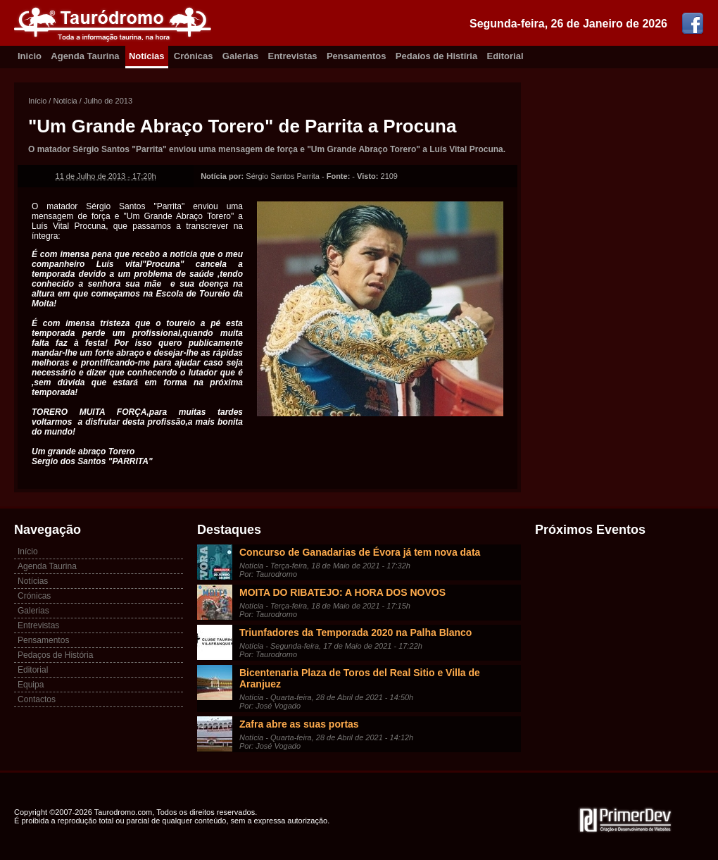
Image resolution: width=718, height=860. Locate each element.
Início (37, 100)
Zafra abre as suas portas (299, 724)
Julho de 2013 (108, 100)
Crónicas (193, 56)
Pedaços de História (55, 655)
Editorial (505, 56)
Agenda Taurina (85, 56)
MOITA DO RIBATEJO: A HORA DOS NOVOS (342, 592)
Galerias (240, 56)
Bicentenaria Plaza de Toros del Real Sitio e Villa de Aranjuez (359, 678)
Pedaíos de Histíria (436, 56)
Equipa (31, 685)
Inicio (30, 56)
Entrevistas (292, 56)
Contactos (37, 699)
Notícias (147, 56)
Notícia (65, 100)
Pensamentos (356, 56)
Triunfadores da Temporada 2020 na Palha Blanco (355, 632)
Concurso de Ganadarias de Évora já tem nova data (359, 552)
